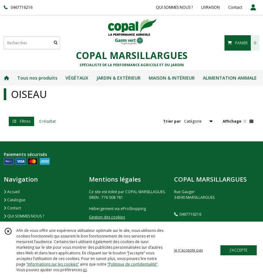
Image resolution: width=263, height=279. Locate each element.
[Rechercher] (56, 43)
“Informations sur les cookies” (52, 264)
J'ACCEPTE (238, 250)
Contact (235, 7)
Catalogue (14, 200)
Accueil (12, 191)
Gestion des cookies (107, 217)
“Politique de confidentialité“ (132, 264)
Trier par (172, 121)
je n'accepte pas (188, 250)
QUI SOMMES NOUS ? (24, 216)
